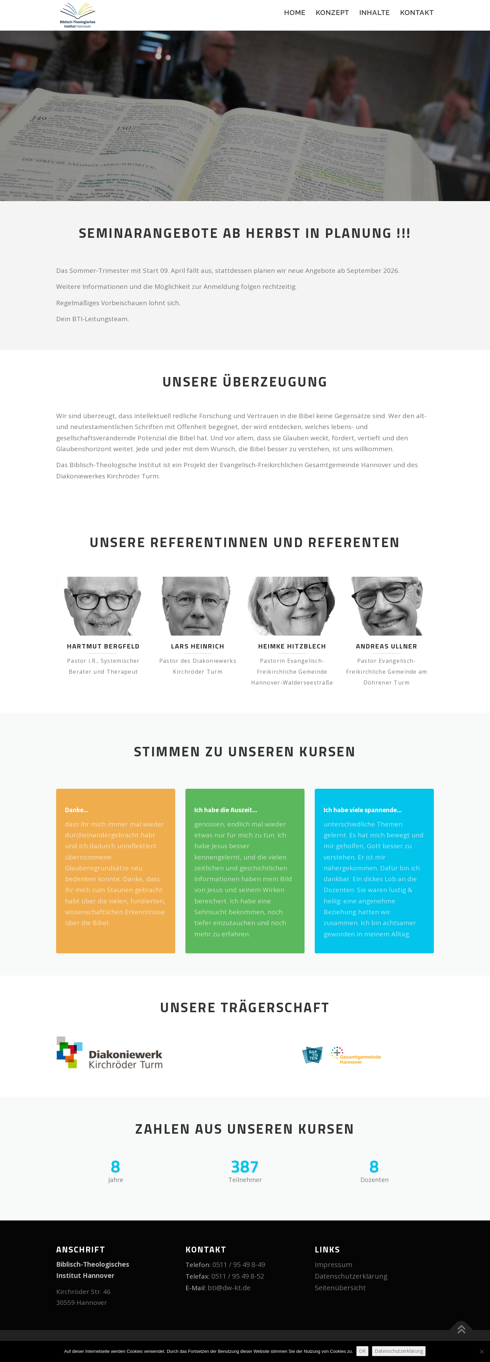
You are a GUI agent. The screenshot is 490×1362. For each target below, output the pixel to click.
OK (362, 1351)
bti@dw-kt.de (229, 1287)
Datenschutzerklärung (351, 1276)
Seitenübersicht (340, 1287)
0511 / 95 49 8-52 (237, 1276)
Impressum (333, 1264)
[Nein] (481, 1351)
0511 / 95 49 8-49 (238, 1264)
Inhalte (374, 13)
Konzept (332, 13)
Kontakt (417, 13)
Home (295, 13)
